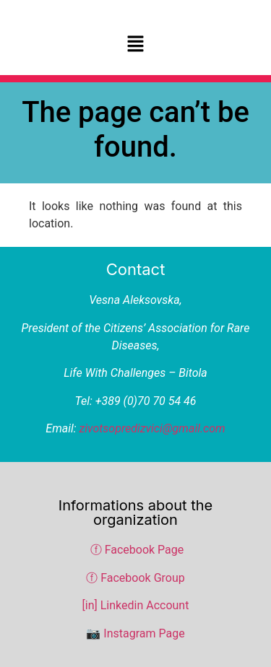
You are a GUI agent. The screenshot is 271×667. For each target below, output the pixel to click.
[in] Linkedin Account (135, 605)
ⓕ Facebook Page (137, 550)
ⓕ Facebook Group (135, 578)
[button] (135, 45)
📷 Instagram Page (135, 633)
